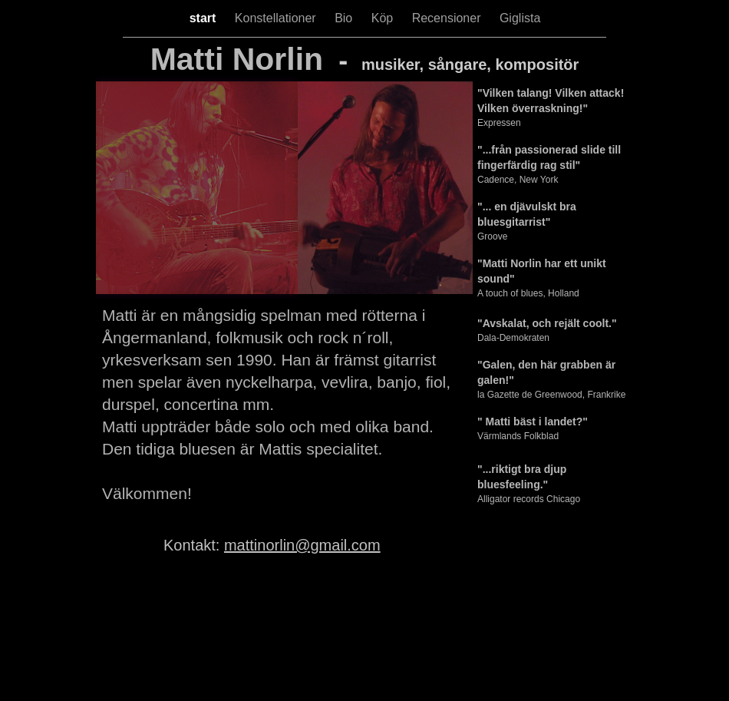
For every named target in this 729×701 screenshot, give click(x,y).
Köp (384, 18)
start (204, 18)
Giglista (520, 18)
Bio (345, 18)
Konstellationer (277, 18)
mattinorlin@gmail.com (302, 545)
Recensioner (448, 18)
